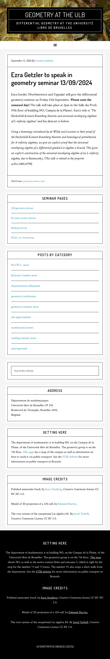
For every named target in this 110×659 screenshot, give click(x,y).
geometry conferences (23, 296)
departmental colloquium (25, 286)
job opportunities (21, 317)
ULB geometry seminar (22, 208)
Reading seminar (19, 227)
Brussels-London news (24, 275)
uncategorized (19, 348)
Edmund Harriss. (67, 504)
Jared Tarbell (81, 514)
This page (28, 452)
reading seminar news (23, 338)
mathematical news (22, 328)
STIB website (70, 457)
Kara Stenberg (53, 489)
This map (95, 557)
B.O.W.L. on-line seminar (22, 237)
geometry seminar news (34, 181)
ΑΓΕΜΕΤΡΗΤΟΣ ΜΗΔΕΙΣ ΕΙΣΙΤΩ (55, 646)
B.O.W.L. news (20, 265)
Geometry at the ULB (55, 14)
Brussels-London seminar (23, 217)
